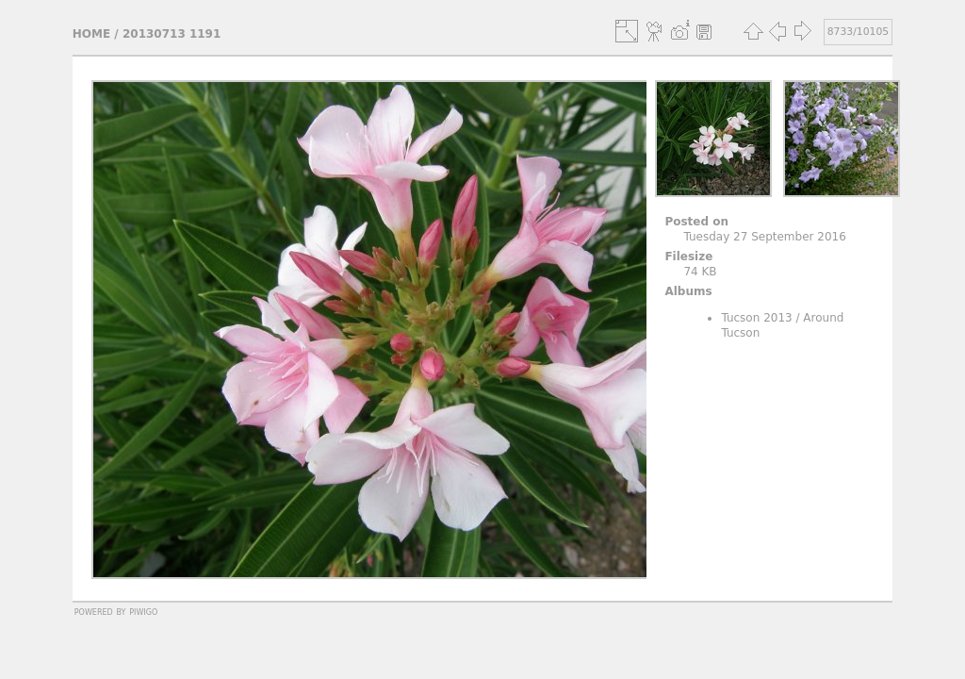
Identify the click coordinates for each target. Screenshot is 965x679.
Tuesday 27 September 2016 (764, 236)
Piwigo (143, 611)
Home (91, 34)
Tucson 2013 (756, 317)
